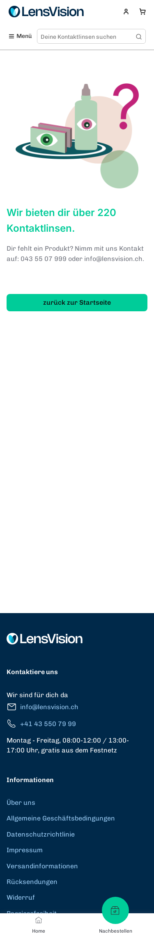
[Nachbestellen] (115, 910)
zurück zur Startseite (77, 302)
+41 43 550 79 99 (41, 724)
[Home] (38, 920)
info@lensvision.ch (42, 707)
